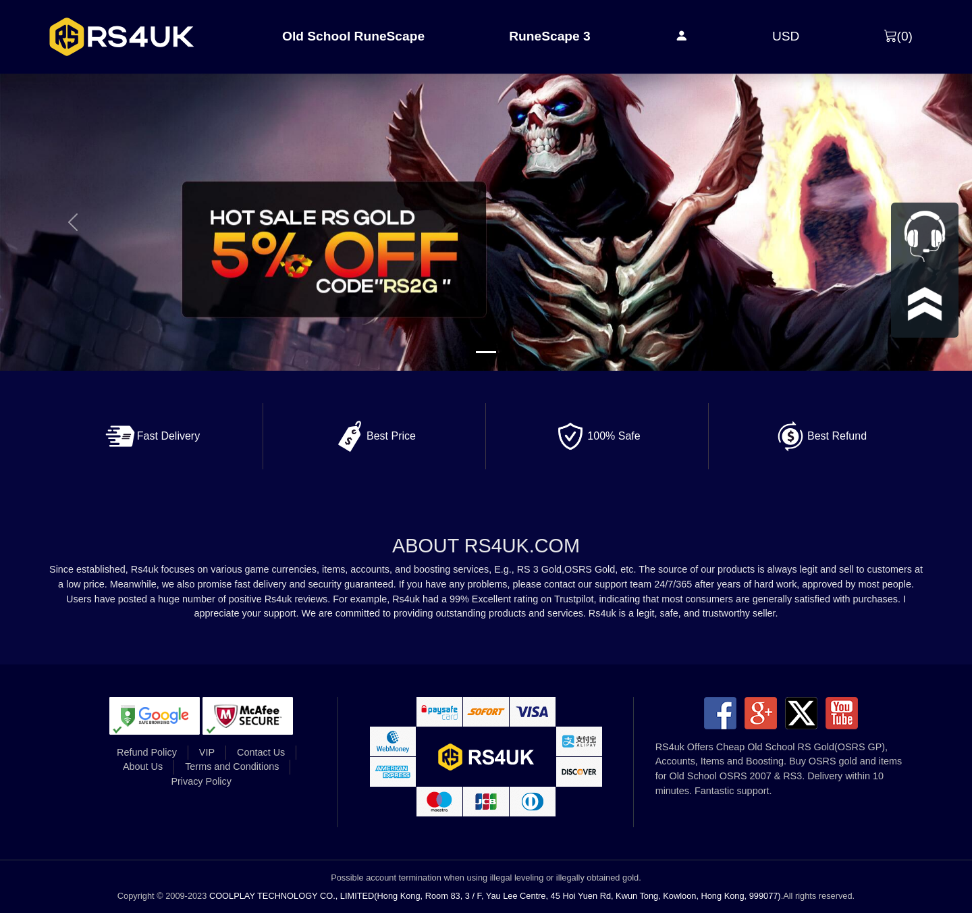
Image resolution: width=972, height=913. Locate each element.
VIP (207, 752)
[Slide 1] (486, 352)
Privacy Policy (201, 781)
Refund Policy (147, 752)
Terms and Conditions (232, 766)
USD (786, 36)
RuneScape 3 (550, 36)
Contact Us (261, 752)
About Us (143, 766)
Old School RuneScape (353, 36)
